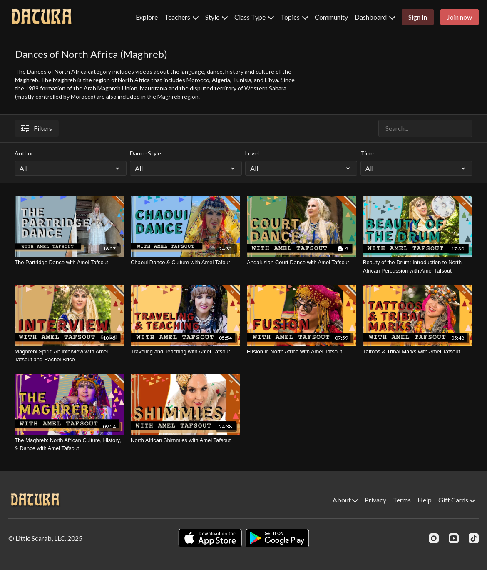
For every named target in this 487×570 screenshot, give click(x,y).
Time (367, 153)
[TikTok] (474, 538)
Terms (402, 500)
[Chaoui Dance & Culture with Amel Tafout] (185, 262)
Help (424, 500)
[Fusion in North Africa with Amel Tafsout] (301, 352)
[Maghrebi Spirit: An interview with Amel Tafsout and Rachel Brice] (69, 356)
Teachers (181, 17)
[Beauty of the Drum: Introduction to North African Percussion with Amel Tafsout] (417, 266)
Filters (36, 128)
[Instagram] (434, 538)
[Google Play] (277, 538)
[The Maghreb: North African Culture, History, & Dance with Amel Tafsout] (69, 444)
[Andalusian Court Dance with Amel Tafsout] (301, 262)
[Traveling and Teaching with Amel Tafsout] (185, 352)
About (345, 500)
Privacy (375, 500)
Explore (147, 17)
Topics (294, 17)
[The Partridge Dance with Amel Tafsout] (69, 262)
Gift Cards (456, 500)
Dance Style (145, 153)
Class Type (254, 17)
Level (252, 153)
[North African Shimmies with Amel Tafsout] (185, 440)
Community (331, 17)
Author (24, 153)
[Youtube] (454, 538)
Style (216, 17)
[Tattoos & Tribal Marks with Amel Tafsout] (417, 352)
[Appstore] (210, 538)
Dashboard (375, 17)
